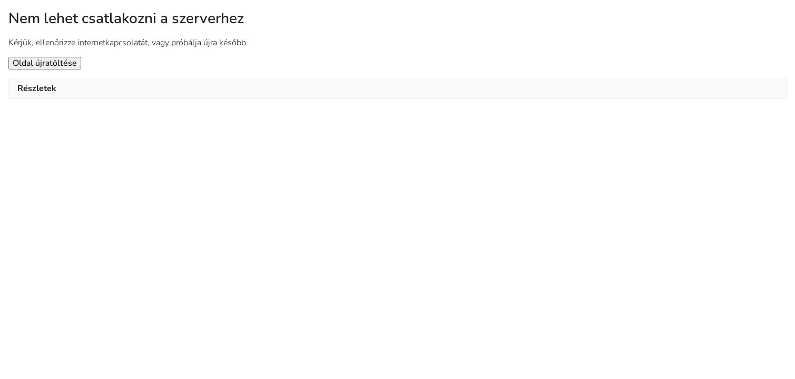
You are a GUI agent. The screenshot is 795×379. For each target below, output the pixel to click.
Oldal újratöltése (45, 63)
